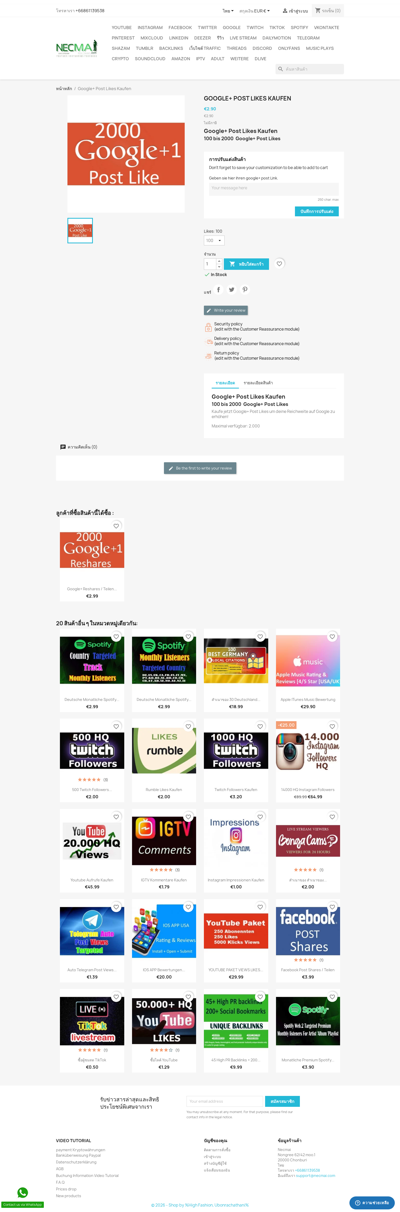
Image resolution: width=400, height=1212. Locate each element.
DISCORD (262, 48)
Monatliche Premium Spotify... (308, 1059)
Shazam (121, 48)
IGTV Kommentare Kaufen (164, 880)
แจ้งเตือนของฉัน (217, 1170)
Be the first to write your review (200, 468)
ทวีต (231, 294)
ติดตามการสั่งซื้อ (217, 1149)
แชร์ (218, 294)
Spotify (299, 27)
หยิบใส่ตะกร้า (246, 264)
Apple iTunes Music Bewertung (308, 699)
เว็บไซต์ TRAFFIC (205, 48)
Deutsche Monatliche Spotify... (92, 699)
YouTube (122, 27)
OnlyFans (289, 48)
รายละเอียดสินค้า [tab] (258, 383)
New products (68, 1195)
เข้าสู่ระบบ (212, 1156)
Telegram (308, 38)
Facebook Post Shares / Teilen (308, 969)
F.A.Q (60, 1182)
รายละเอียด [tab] (225, 383)
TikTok (277, 27)
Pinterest (123, 38)
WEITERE (239, 59)
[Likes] (214, 240)
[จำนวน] (210, 264)
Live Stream (243, 38)
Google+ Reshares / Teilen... (92, 588)
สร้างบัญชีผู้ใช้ (215, 1163)
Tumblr (144, 48)
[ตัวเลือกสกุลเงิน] (263, 11)
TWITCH (255, 27)
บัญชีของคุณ (215, 1140)
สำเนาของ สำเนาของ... (308, 880)
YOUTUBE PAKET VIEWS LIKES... (236, 969)
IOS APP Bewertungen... (164, 969)
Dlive (260, 59)
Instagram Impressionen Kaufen (236, 880)
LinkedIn (178, 38)
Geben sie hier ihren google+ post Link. (243, 178)
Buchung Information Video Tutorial (87, 1175)
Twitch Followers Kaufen (236, 789)
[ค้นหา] (309, 69)
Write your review (225, 310)
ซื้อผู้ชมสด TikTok (92, 1059)
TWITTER (207, 27)
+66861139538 (90, 11)
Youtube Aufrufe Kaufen (92, 880)
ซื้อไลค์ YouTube (164, 1059)
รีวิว (220, 38)
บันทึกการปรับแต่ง (316, 211)
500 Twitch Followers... (92, 789)
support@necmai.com (315, 1175)
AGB (60, 1168)
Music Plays (320, 48)
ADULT (217, 59)
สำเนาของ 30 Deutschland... (236, 699)
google (232, 27)
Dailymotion (277, 38)
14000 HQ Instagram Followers (308, 789)
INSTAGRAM (150, 27)
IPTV (200, 59)
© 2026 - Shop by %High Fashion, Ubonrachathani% (200, 1205)
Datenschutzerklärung (76, 1162)
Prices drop (66, 1189)
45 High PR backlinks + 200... (235, 1059)
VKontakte (326, 27)
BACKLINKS (171, 48)
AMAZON (180, 59)
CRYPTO (120, 59)
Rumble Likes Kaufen (164, 789)
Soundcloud (150, 59)
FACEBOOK (180, 27)
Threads (237, 48)
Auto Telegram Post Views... (92, 969)
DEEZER (202, 38)
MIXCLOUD (152, 38)
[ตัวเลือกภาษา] (229, 11)
